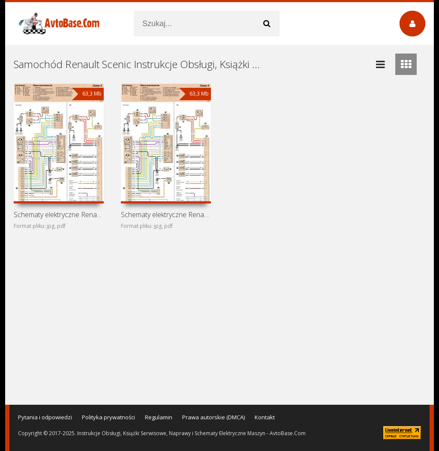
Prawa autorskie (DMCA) (213, 417)
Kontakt (265, 417)
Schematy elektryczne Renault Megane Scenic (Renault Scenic (166, 214)
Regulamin (158, 417)
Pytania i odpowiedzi (45, 417)
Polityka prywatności (108, 417)
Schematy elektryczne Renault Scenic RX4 (59, 214)
